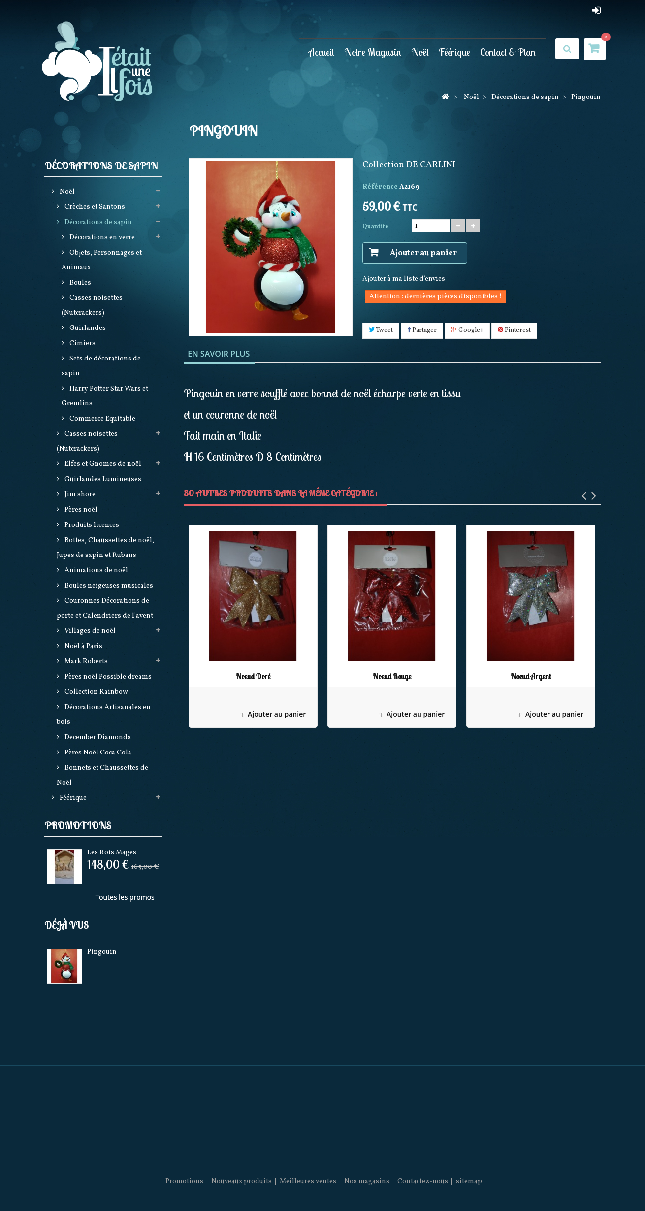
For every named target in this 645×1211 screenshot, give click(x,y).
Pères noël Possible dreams (107, 677)
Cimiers (82, 343)
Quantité (375, 226)
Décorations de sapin (97, 222)
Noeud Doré (253, 676)
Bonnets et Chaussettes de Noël (102, 775)
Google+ (467, 330)
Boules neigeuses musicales (108, 585)
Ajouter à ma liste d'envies (403, 279)
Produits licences (91, 525)
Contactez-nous (422, 1181)
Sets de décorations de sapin (101, 366)
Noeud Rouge (392, 676)
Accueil (321, 52)
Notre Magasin (372, 52)
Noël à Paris (82, 646)
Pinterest (514, 330)
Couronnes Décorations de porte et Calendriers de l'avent (105, 608)
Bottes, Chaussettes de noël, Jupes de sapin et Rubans (105, 548)
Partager (422, 330)
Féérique (454, 52)
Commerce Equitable (101, 419)
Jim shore (79, 494)
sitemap (469, 1181)
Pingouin (102, 952)
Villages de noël (89, 631)
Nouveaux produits (241, 1181)
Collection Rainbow (95, 692)
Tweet (381, 330)
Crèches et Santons (94, 207)
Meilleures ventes (308, 1181)
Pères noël (80, 510)
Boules (79, 283)
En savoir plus (219, 353)
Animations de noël (95, 570)
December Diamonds (97, 737)
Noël (420, 52)
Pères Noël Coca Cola (97, 752)
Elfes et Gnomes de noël (102, 464)
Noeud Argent (531, 676)
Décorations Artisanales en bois (104, 715)
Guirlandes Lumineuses (102, 479)
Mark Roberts (85, 661)
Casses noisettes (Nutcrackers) (92, 306)
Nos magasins (366, 1181)
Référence (380, 187)
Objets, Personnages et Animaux (102, 260)
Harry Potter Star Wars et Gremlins (105, 396)
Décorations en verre (101, 237)
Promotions (77, 825)
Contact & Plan (508, 52)
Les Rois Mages (111, 852)
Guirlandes (87, 328)
